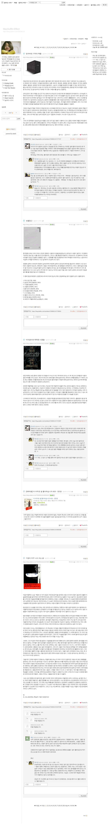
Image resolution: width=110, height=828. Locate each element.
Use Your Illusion (10, 88)
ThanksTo (83, 135)
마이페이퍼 (5, 92)
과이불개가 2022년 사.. (100, 70)
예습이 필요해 (9, 98)
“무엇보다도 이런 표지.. (100, 68)
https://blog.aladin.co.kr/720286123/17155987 (36, 343)
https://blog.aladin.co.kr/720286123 (14, 31)
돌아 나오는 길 (9, 96)
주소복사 (72, 139)
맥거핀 (71, 57)
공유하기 (67, 135)
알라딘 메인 (23, 2)
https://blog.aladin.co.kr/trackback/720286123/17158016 (46, 311)
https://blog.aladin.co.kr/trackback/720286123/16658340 (46, 529)
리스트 (4, 72)
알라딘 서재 (8, 2)
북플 (15, 2)
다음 (67, 47)
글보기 (66, 39)
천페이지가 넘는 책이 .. (100, 62)
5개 (79, 43)
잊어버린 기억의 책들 (33, 54)
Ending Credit (9, 83)
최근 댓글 (94, 52)
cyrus (32, 173)
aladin (14, 133)
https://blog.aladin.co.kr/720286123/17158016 (36, 224)
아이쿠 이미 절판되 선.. (100, 57)
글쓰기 (87, 5)
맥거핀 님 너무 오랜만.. (100, 72)
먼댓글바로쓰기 (82, 139)
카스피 (33, 144)
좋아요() (37, 135)
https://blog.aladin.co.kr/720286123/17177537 (36, 57)
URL (60, 144)
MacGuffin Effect (11, 29)
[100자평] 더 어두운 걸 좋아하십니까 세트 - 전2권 (44, 491)
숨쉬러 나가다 (9, 100)
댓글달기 (55, 144)
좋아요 (61, 135)
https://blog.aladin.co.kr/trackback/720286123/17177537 (46, 139)
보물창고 (29, 221)
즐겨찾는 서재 (96, 5)
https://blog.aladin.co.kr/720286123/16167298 (36, 562)
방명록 (4, 107)
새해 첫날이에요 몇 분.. (100, 74)
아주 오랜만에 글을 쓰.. (100, 64)
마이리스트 (8, 75)
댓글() (85, 54)
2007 (10, 113)
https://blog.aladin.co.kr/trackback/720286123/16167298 (46, 707)
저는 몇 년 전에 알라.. (99, 55)
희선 (32, 737)
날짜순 (84, 43)
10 (63, 47)
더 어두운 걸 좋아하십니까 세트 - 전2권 (45, 498)
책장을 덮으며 (9, 85)
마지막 (73, 47)
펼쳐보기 (74, 43)
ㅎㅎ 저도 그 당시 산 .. (99, 60)
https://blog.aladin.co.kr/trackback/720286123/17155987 (46, 421)
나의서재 (63, 5)
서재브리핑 (71, 5)
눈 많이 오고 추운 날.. (99, 66)
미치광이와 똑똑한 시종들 (35, 340)
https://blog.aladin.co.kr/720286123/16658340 (36, 495)
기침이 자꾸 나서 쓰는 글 (35, 558)
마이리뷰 (4, 80)
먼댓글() (31, 135)
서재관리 (80, 5)
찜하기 (75, 135)
